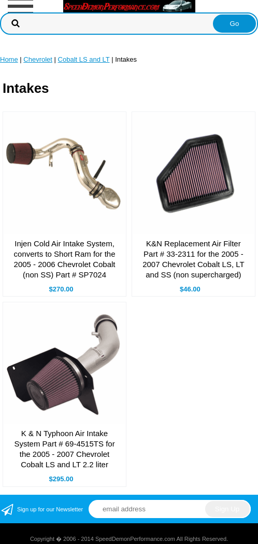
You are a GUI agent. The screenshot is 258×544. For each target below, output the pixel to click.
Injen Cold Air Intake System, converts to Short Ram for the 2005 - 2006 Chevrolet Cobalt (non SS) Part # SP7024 (65, 259)
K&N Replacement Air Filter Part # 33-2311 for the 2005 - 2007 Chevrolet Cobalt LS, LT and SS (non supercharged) (193, 259)
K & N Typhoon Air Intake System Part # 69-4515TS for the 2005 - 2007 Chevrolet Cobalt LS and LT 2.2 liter (64, 449)
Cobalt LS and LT (84, 59)
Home (9, 59)
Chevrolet (37, 59)
